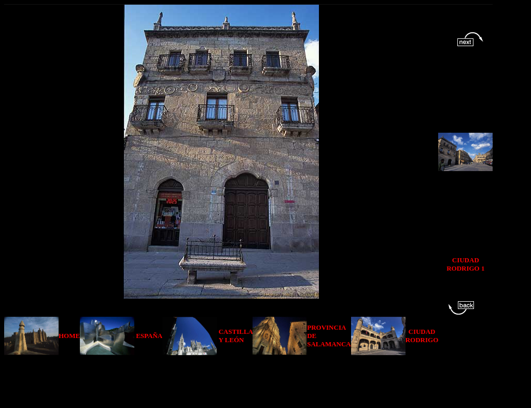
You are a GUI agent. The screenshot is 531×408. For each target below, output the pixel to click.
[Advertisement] (250, 378)
